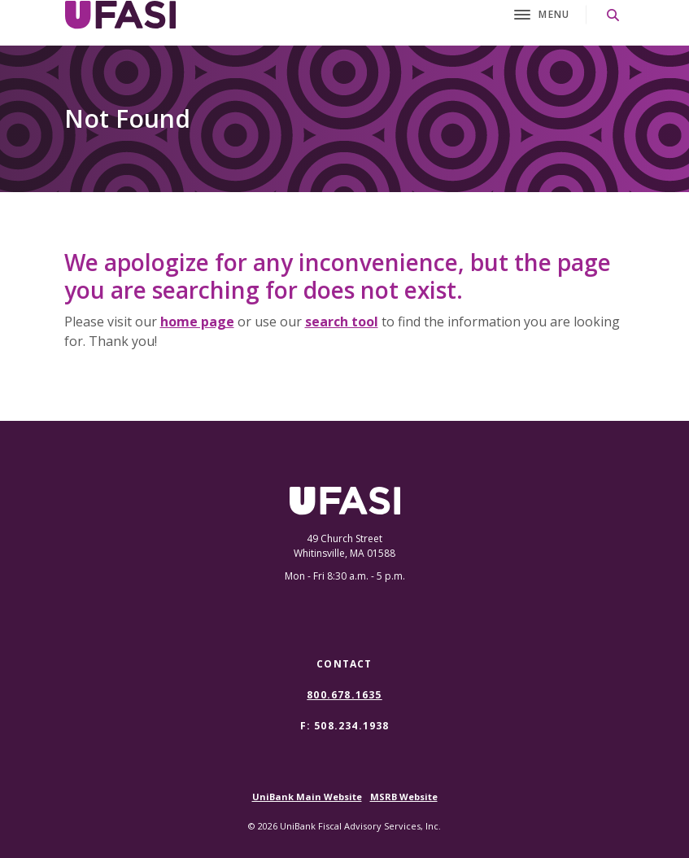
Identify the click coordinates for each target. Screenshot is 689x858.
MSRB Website (404, 796)
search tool (341, 322)
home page (197, 322)
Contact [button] (344, 664)
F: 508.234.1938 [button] (345, 726)
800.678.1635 (344, 695)
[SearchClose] (613, 15)
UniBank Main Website (307, 796)
